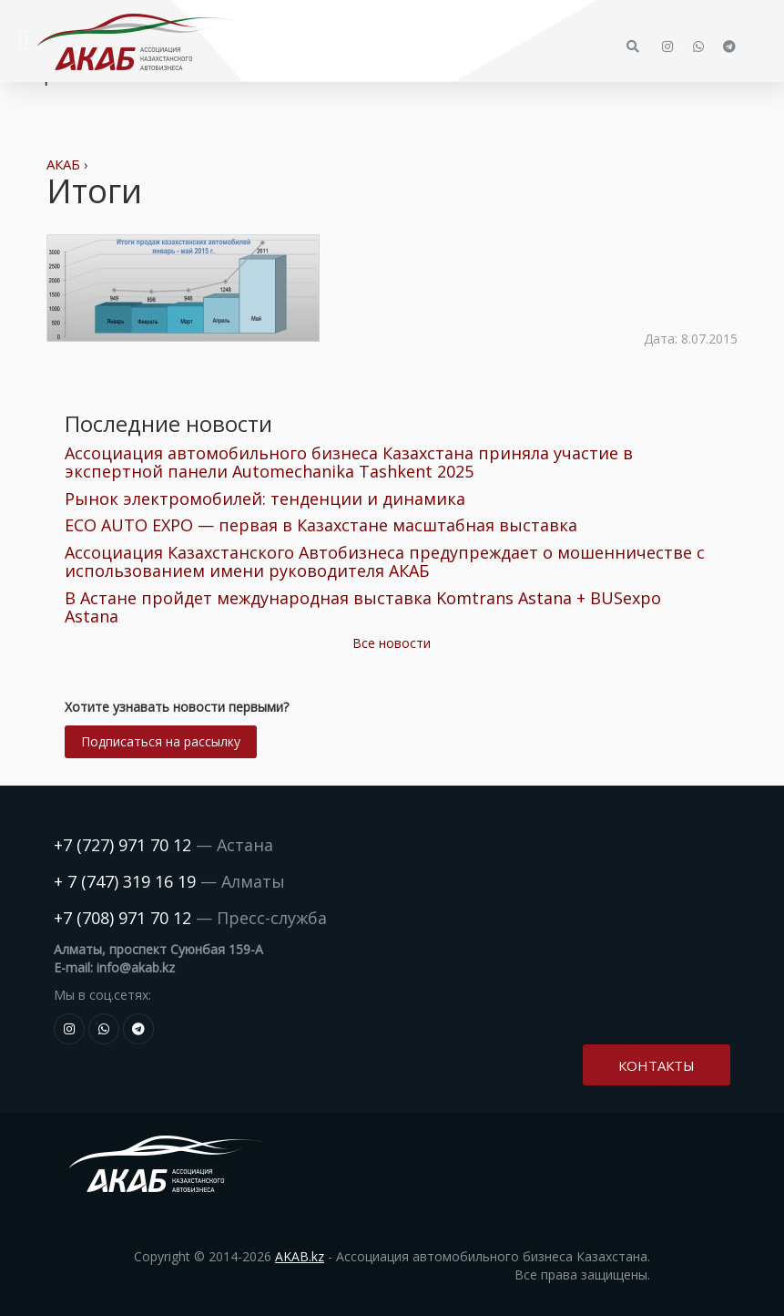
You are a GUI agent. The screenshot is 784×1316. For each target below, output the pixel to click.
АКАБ (63, 164)
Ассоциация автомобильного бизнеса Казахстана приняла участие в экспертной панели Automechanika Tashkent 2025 (349, 462)
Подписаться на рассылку (160, 741)
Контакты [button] (656, 1065)
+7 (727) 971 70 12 (122, 845)
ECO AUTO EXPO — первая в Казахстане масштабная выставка (321, 525)
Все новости (391, 643)
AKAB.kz (299, 1256)
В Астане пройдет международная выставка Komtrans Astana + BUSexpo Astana (363, 607)
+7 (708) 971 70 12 (122, 918)
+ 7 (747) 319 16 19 (125, 881)
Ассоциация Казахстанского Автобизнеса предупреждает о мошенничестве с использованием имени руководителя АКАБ (385, 561)
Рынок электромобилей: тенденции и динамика (265, 498)
